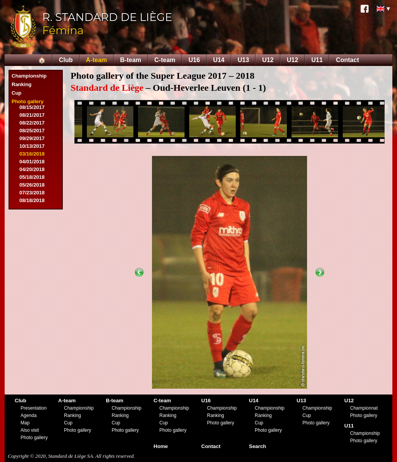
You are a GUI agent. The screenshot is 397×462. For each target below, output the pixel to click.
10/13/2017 (32, 146)
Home (161, 446)
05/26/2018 (32, 185)
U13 (243, 60)
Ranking (21, 84)
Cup (16, 93)
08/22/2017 (32, 123)
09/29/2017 (32, 138)
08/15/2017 (32, 107)
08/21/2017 (32, 115)
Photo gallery (27, 101)
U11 (317, 60)
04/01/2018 (32, 161)
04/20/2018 (32, 169)
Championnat (364, 408)
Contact (347, 60)
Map (25, 423)
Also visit (30, 430)
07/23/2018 (32, 193)
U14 (218, 60)
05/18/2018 (32, 177)
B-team (130, 60)
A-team (96, 60)
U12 (267, 60)
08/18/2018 (32, 200)
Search (257, 446)
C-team (164, 60)
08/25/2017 (32, 130)
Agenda (28, 415)
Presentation (34, 408)
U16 (194, 60)
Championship (29, 76)
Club (66, 60)
